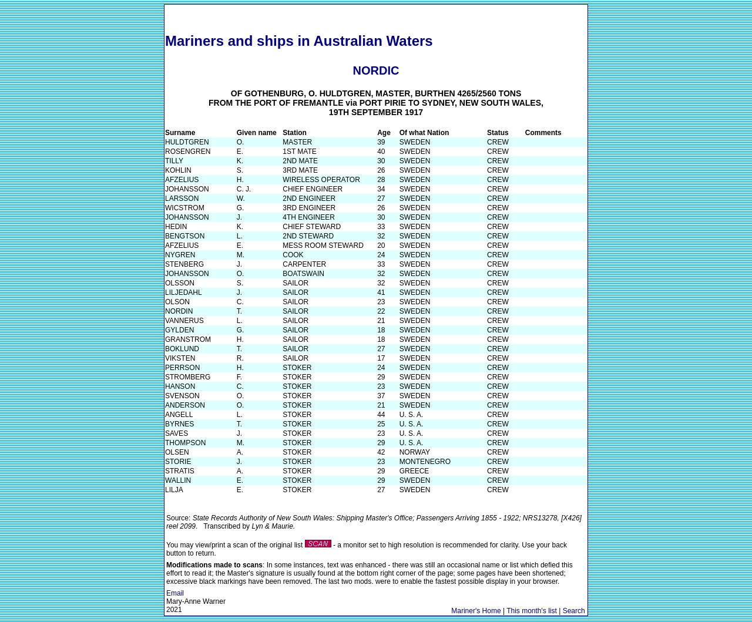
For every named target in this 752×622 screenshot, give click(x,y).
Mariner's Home (476, 611)
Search (574, 611)
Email (175, 593)
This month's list (531, 611)
